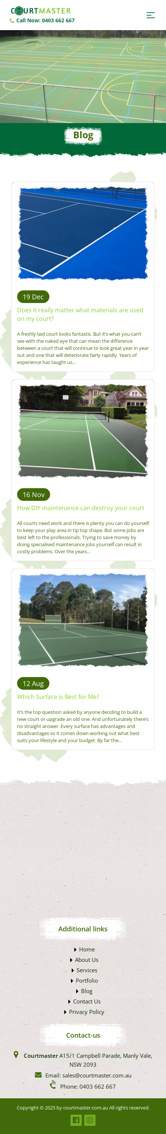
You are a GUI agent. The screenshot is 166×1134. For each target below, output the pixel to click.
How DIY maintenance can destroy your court (80, 508)
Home (87, 949)
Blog (86, 991)
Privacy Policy (86, 1011)
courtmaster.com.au (85, 1107)
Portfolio (87, 980)
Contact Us (87, 1001)
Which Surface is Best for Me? (58, 697)
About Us (86, 959)
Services (87, 970)
